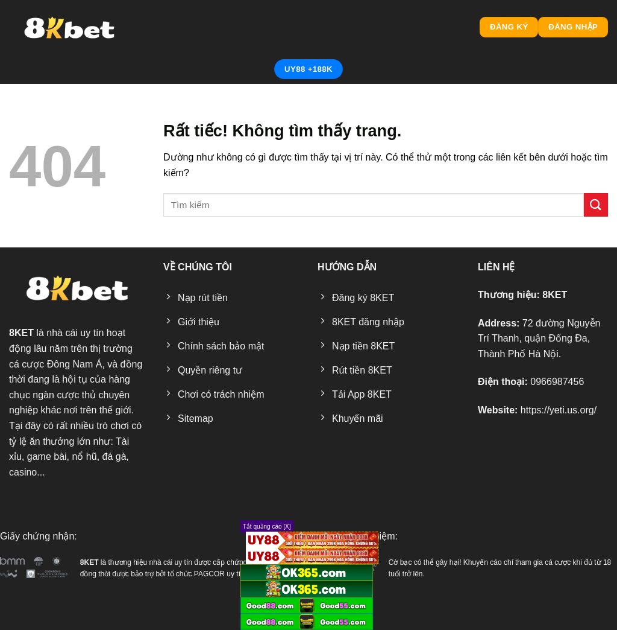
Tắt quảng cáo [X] (267, 526)
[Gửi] (596, 205)
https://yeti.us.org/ (559, 410)
